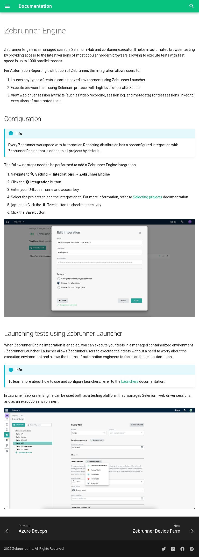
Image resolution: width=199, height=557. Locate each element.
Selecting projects (147, 197)
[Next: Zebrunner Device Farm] (162, 528)
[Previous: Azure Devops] (27, 528)
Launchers (129, 381)
